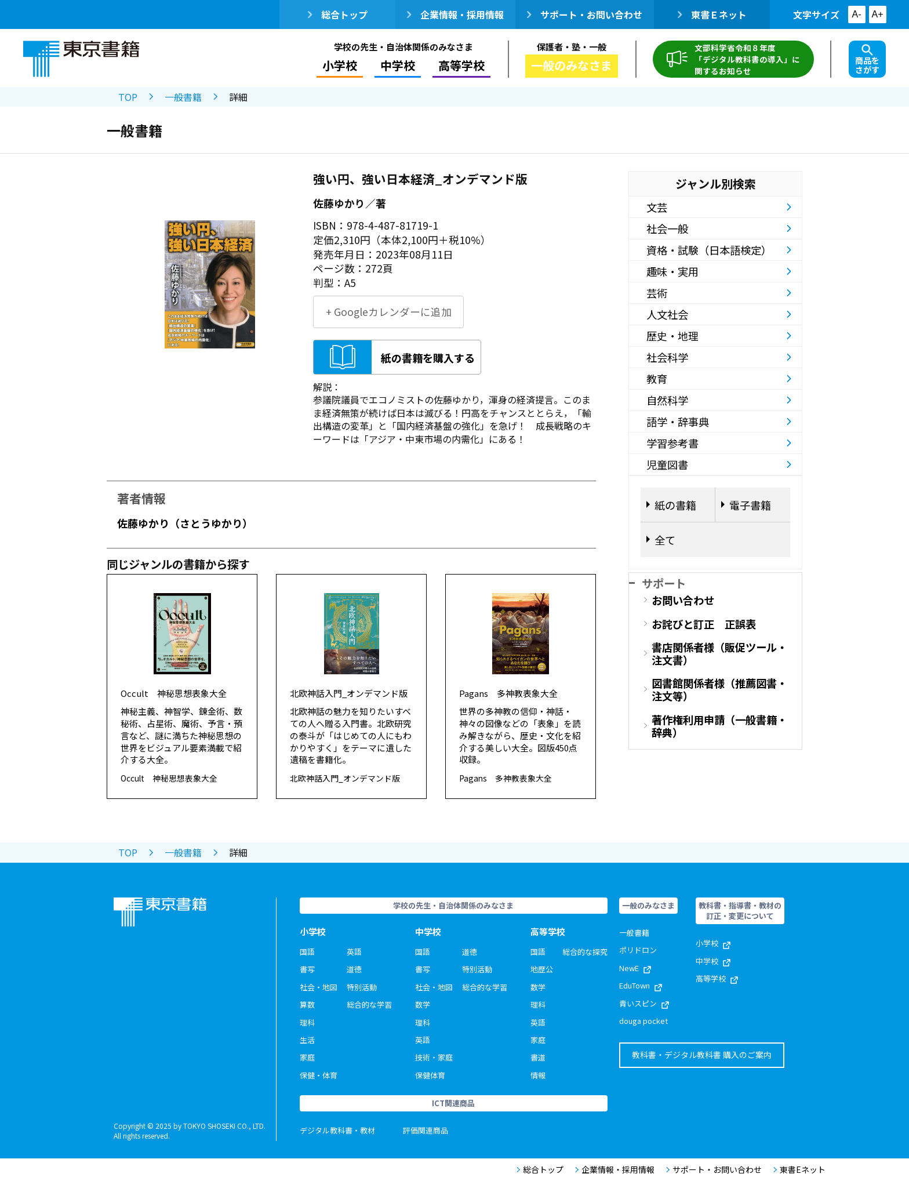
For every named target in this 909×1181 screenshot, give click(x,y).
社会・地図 (318, 987)
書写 (307, 969)
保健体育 (430, 1075)
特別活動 (362, 987)
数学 (422, 1004)
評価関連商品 (425, 1130)
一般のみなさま (571, 65)
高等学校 (461, 65)
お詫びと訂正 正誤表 (704, 623)
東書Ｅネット (712, 14)
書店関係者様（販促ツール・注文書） (719, 653)
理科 (307, 1022)
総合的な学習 (369, 1004)
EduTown (640, 985)
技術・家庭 (434, 1057)
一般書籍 (183, 96)
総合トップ (338, 14)
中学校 (397, 65)
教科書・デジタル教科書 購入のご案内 (702, 1054)
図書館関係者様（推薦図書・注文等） (719, 689)
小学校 (339, 65)
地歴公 (541, 969)
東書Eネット (799, 1169)
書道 (538, 1057)
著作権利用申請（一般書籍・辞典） (719, 726)
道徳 (354, 969)
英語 (354, 951)
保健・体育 (318, 1075)
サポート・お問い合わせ (584, 14)
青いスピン (644, 1003)
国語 (307, 951)
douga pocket (643, 1020)
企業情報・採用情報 (455, 14)
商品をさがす (867, 59)
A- (856, 14)
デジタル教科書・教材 (337, 1130)
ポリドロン (638, 949)
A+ (877, 14)
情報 (538, 1075)
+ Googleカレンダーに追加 (389, 311)
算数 (307, 1004)
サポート (664, 583)
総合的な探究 (585, 951)
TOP (127, 96)
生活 (307, 1039)
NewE (635, 967)
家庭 (307, 1057)
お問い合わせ (683, 600)
